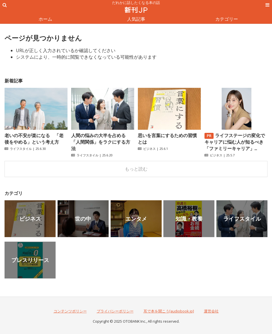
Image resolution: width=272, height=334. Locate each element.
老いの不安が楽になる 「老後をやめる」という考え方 (34, 138)
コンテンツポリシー (70, 311)
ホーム (45, 19)
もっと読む (136, 169)
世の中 (83, 218)
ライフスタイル (21, 148)
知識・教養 (189, 218)
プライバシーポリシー (115, 311)
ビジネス (149, 148)
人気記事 (136, 19)
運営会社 (211, 311)
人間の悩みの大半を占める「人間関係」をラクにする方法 (100, 142)
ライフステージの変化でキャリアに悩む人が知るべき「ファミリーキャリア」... (234, 142)
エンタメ (136, 218)
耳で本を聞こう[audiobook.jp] (169, 311)
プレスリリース (30, 260)
